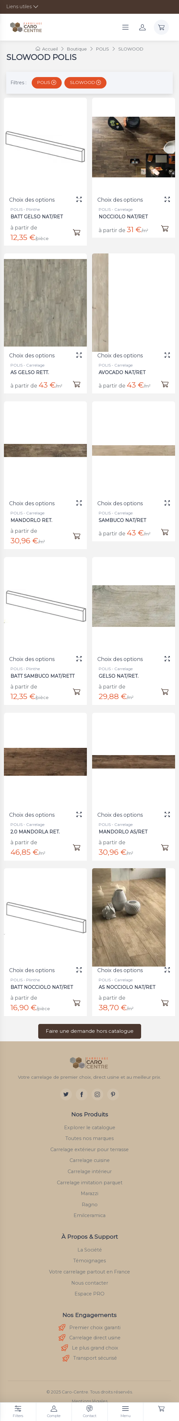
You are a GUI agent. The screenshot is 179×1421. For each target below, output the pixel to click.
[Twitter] (66, 1094)
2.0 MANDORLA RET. (36, 826)
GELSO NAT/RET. (120, 670)
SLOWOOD (85, 82)
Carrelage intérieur (90, 1171)
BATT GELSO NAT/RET (36, 217)
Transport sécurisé (89, 1358)
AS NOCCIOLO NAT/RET (128, 982)
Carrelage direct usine (89, 1337)
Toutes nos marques (89, 1138)
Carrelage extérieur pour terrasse (89, 1149)
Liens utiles (19, 7)
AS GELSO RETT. (32, 367)
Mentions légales (89, 1401)
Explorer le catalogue (89, 1128)
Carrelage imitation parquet (89, 1183)
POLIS (46, 82)
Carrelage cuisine (90, 1160)
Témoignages (89, 1261)
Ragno (90, 1205)
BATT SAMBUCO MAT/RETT (43, 670)
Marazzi (89, 1193)
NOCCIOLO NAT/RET (123, 217)
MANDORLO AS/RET (124, 826)
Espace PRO (89, 1294)
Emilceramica (89, 1215)
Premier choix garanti (89, 1327)
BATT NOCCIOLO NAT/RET (42, 982)
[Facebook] (82, 1094)
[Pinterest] (113, 1094)
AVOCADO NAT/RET (123, 367)
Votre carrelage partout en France (89, 1272)
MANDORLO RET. (33, 515)
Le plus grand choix (89, 1348)
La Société (89, 1250)
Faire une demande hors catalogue (90, 1031)
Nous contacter (89, 1283)
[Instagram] (97, 1094)
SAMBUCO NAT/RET (124, 514)
